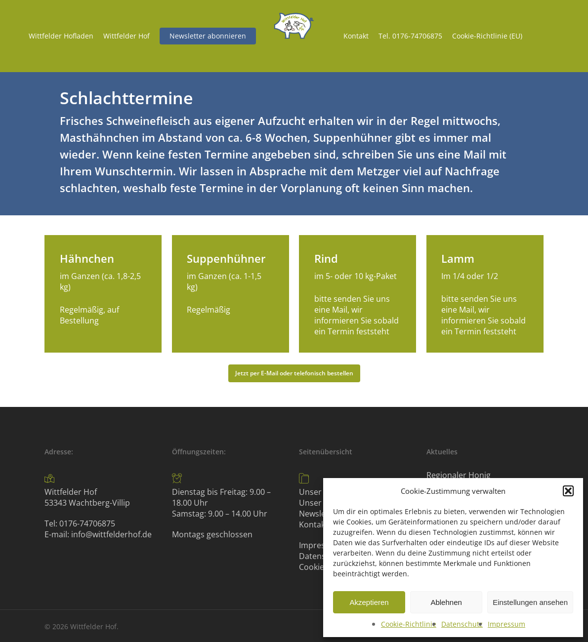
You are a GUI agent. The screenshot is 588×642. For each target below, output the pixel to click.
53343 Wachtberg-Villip (87, 502)
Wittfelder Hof (70, 491)
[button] (568, 491)
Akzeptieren (368, 602)
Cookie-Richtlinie (408, 624)
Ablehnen (446, 602)
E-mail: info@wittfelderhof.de (98, 534)
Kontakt (313, 524)
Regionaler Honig (458, 475)
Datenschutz (462, 624)
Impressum (506, 624)
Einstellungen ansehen (530, 602)
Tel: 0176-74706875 (79, 523)
